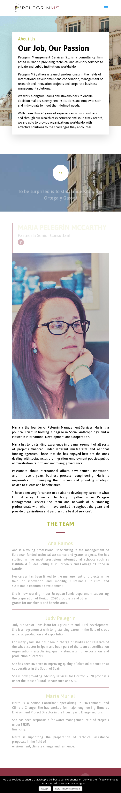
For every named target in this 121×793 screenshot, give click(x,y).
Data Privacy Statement (67, 788)
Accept (44, 788)
